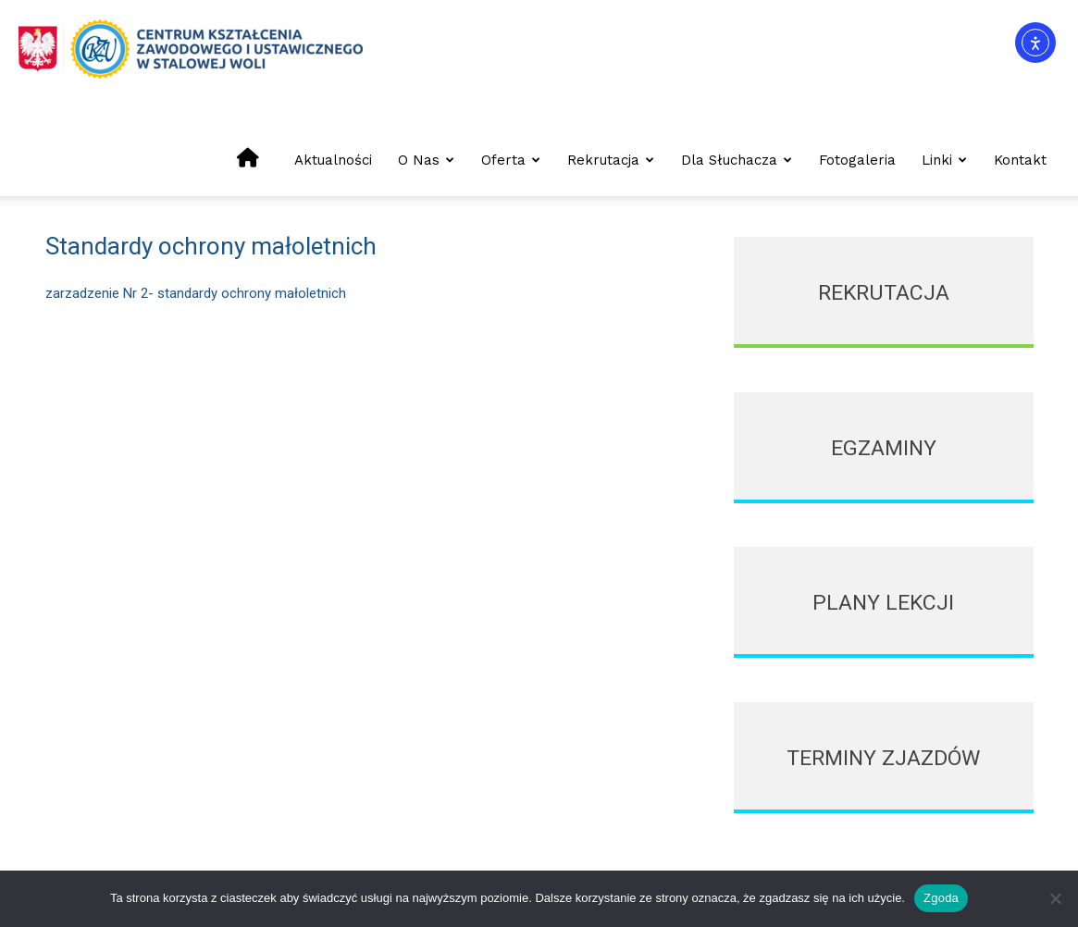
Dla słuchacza (736, 160)
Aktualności (333, 160)
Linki (944, 160)
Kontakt (1020, 160)
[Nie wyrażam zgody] (1055, 898)
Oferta (510, 160)
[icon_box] (883, 292)
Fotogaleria (857, 160)
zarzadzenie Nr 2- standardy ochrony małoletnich (195, 293)
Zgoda (941, 898)
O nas (426, 160)
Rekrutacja (610, 160)
